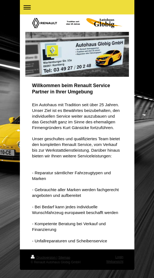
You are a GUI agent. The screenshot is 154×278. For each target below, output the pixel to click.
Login (119, 257)
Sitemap (64, 257)
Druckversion (44, 257)
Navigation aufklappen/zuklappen (77, 7)
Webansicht (114, 262)
